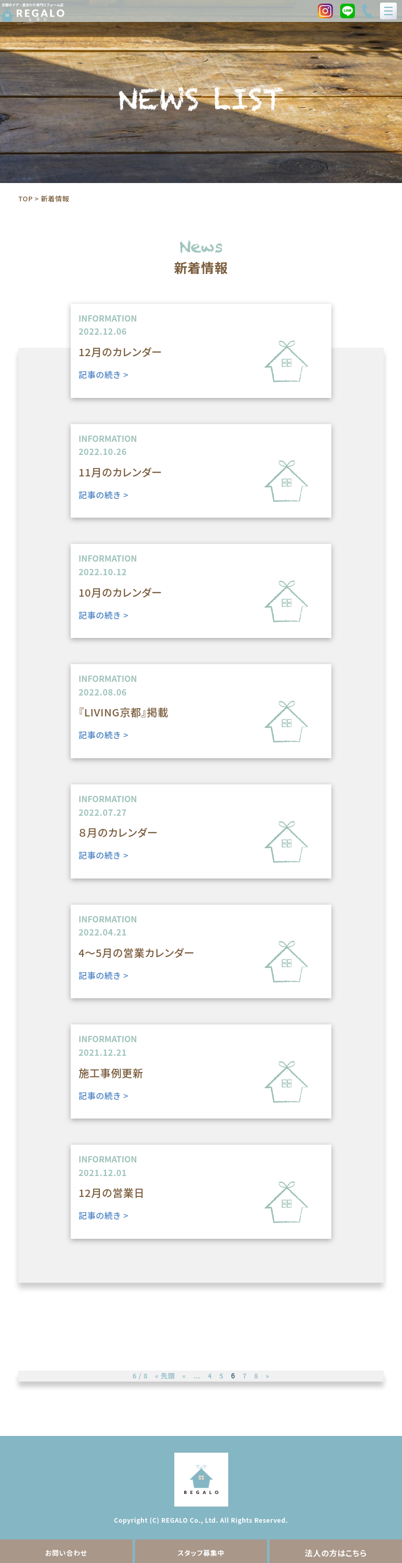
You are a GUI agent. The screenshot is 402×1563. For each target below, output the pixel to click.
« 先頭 (165, 1376)
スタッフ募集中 (201, 1553)
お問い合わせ (66, 1553)
